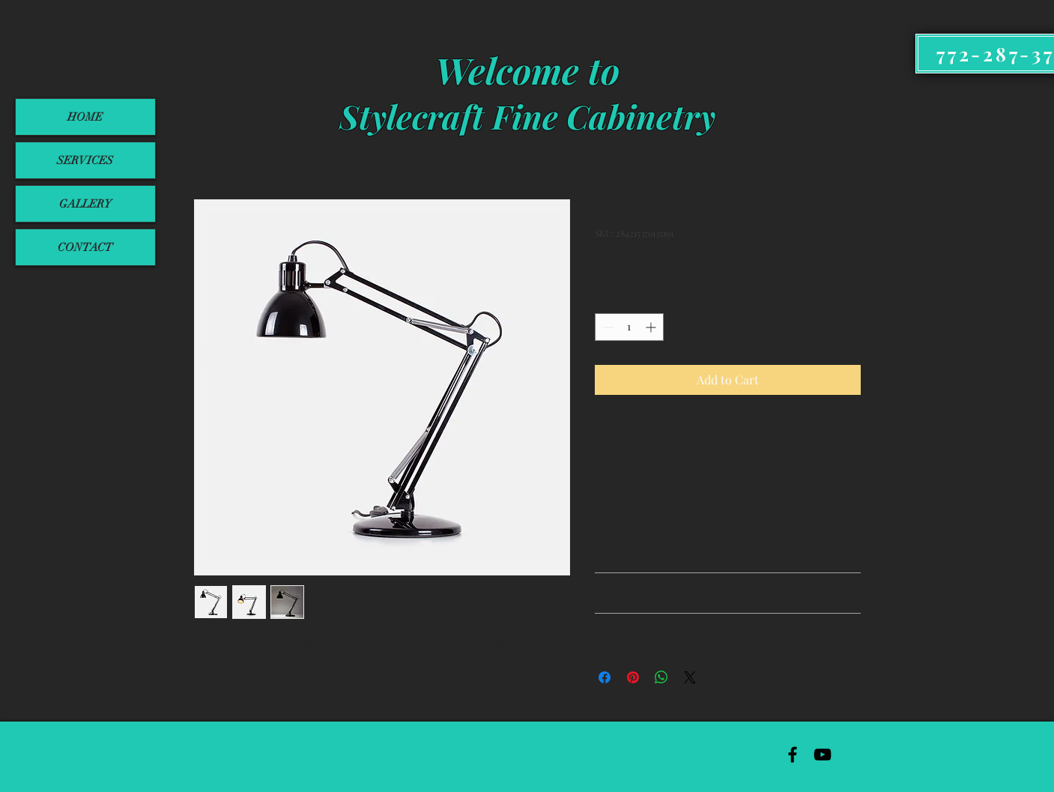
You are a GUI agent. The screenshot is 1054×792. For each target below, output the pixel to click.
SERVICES (85, 160)
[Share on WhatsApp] (661, 677)
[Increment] (652, 327)
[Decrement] (606, 327)
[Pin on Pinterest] (633, 677)
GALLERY (85, 204)
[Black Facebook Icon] (792, 754)
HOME (85, 117)
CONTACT (85, 247)
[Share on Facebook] (605, 677)
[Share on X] (690, 677)
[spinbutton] (629, 327)
